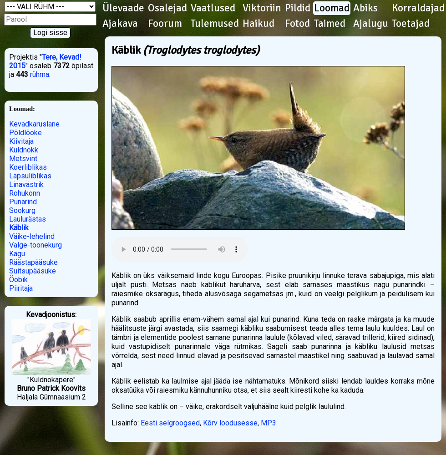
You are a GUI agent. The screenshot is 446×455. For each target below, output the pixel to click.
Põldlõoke (25, 132)
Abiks (365, 8)
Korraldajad (418, 8)
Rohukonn (24, 193)
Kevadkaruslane (34, 124)
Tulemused (215, 23)
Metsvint (23, 158)
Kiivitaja (21, 141)
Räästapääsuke (33, 262)
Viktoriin (262, 8)
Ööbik (18, 279)
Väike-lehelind (32, 236)
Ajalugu (370, 23)
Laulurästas (27, 219)
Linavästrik (26, 184)
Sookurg (22, 210)
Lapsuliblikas (30, 176)
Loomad (332, 8)
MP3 (268, 423)
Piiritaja (21, 288)
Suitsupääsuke (32, 271)
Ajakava (120, 23)
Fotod (297, 23)
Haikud (258, 23)
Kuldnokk (23, 150)
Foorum (165, 23)
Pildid (297, 8)
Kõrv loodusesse (230, 423)
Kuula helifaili (180, 249)
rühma (39, 74)
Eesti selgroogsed (170, 423)
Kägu (17, 253)
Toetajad (411, 23)
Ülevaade (123, 8)
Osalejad (167, 8)
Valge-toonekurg (35, 245)
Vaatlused (213, 8)
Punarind (23, 201)
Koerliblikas (28, 167)
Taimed (329, 23)
